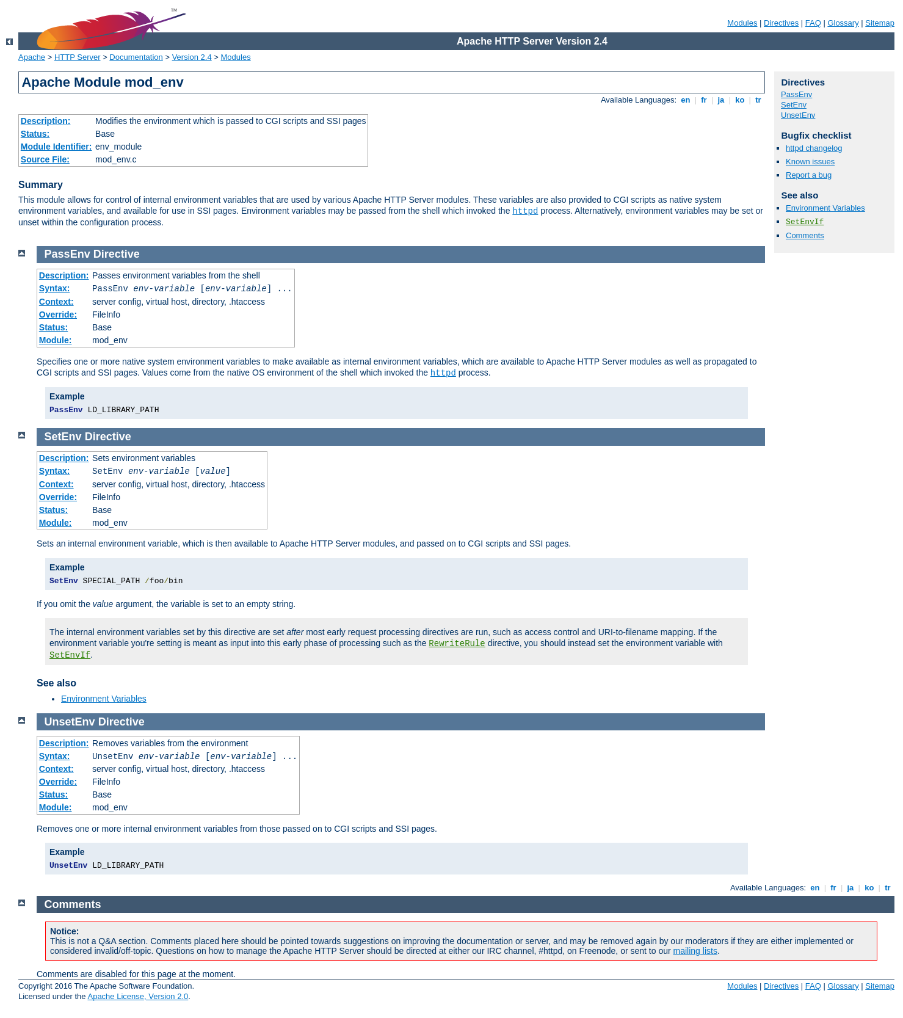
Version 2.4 (192, 57)
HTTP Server (77, 57)
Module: (55, 340)
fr (704, 99)
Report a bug (809, 175)
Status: (35, 134)
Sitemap (879, 22)
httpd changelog (814, 148)
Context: (56, 302)
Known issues (810, 161)
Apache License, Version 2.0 (137, 996)
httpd (525, 211)
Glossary (842, 22)
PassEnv (796, 94)
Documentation (135, 57)
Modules (742, 22)
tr (758, 99)
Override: (58, 314)
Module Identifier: (56, 146)
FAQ (813, 22)
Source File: (45, 159)
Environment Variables (825, 208)
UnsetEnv (798, 115)
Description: (46, 121)
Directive (116, 254)
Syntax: (54, 288)
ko (740, 99)
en (685, 99)
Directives (781, 22)
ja (721, 99)
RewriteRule (457, 644)
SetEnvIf (805, 222)
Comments (805, 235)
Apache (31, 57)
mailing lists (695, 951)
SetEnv (794, 104)
